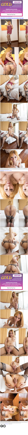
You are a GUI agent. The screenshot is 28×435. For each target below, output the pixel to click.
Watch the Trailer (1, 290)
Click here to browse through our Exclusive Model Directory (5, 421)
